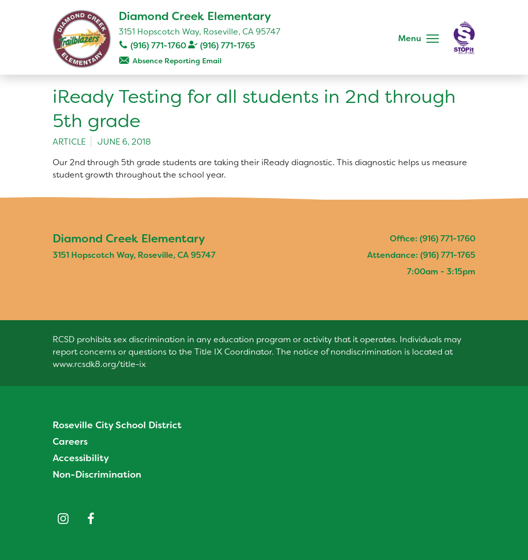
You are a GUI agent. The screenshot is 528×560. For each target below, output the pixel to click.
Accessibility (81, 458)
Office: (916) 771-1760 (432, 238)
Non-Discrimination (97, 474)
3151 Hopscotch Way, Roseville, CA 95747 (199, 31)
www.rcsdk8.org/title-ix (99, 364)
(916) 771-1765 (227, 45)
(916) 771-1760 (158, 45)
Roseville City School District (117, 425)
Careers (70, 441)
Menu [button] (409, 38)
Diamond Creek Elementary (195, 16)
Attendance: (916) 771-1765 (421, 255)
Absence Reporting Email (177, 60)
